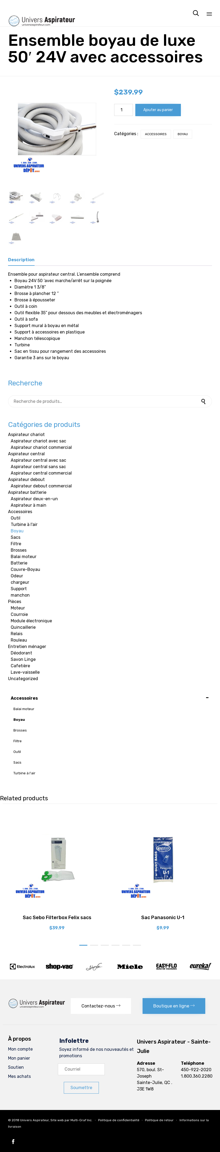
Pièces (14, 601)
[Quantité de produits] (123, 110)
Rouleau (19, 640)
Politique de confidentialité (118, 1120)
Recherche (204, 401)
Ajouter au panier (158, 110)
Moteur (18, 608)
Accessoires (156, 134)
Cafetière (20, 665)
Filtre (16, 543)
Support (19, 588)
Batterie (19, 563)
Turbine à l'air (24, 524)
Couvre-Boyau (25, 569)
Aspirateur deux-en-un (34, 498)
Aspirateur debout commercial (41, 485)
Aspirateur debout (26, 479)
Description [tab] (21, 259)
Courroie (19, 614)
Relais (17, 633)
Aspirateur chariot (26, 434)
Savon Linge (23, 659)
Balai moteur (23, 556)
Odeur (17, 575)
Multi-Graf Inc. (81, 1120)
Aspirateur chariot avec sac (38, 441)
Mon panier (19, 1058)
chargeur (20, 582)
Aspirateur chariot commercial (41, 447)
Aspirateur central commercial (41, 473)
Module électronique (31, 620)
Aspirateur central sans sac (38, 466)
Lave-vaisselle (25, 672)
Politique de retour (159, 1120)
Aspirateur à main (28, 505)
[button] (101, 1006)
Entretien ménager (27, 646)
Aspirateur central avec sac (38, 460)
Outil (15, 518)
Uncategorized (23, 678)
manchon (20, 595)
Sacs (15, 537)
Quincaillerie (23, 627)
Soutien (16, 1067)
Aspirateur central (26, 453)
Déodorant (21, 652)
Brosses (19, 550)
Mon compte (20, 1049)
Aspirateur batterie (27, 492)
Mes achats (19, 1076)
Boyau (183, 134)
